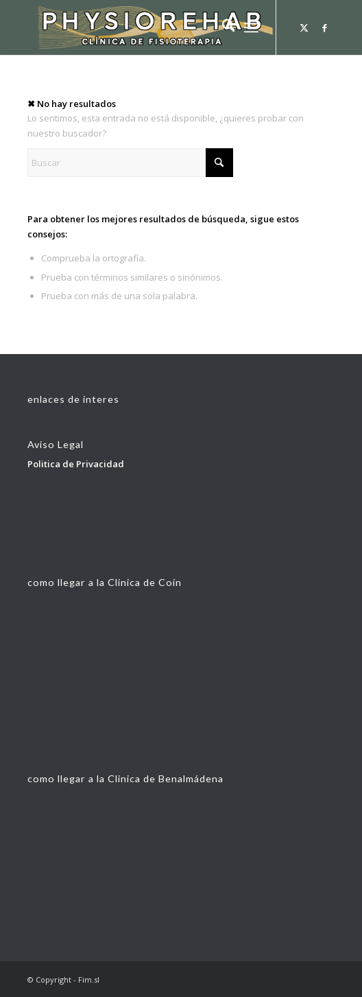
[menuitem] (221, 27)
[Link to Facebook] (324, 27)
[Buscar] (221, 27)
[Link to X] (303, 27)
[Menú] (251, 27)
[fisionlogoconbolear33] (150, 27)
